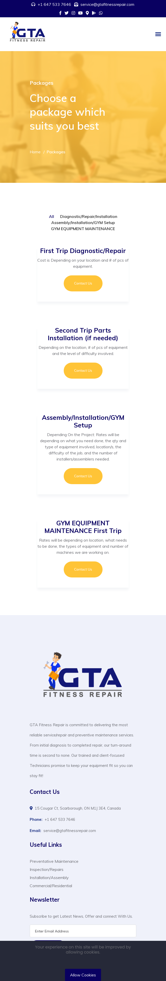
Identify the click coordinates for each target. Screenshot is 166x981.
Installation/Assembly (49, 877)
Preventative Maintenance (54, 861)
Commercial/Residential (51, 885)
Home (35, 151)
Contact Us (83, 283)
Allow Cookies (83, 974)
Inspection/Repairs (46, 869)
